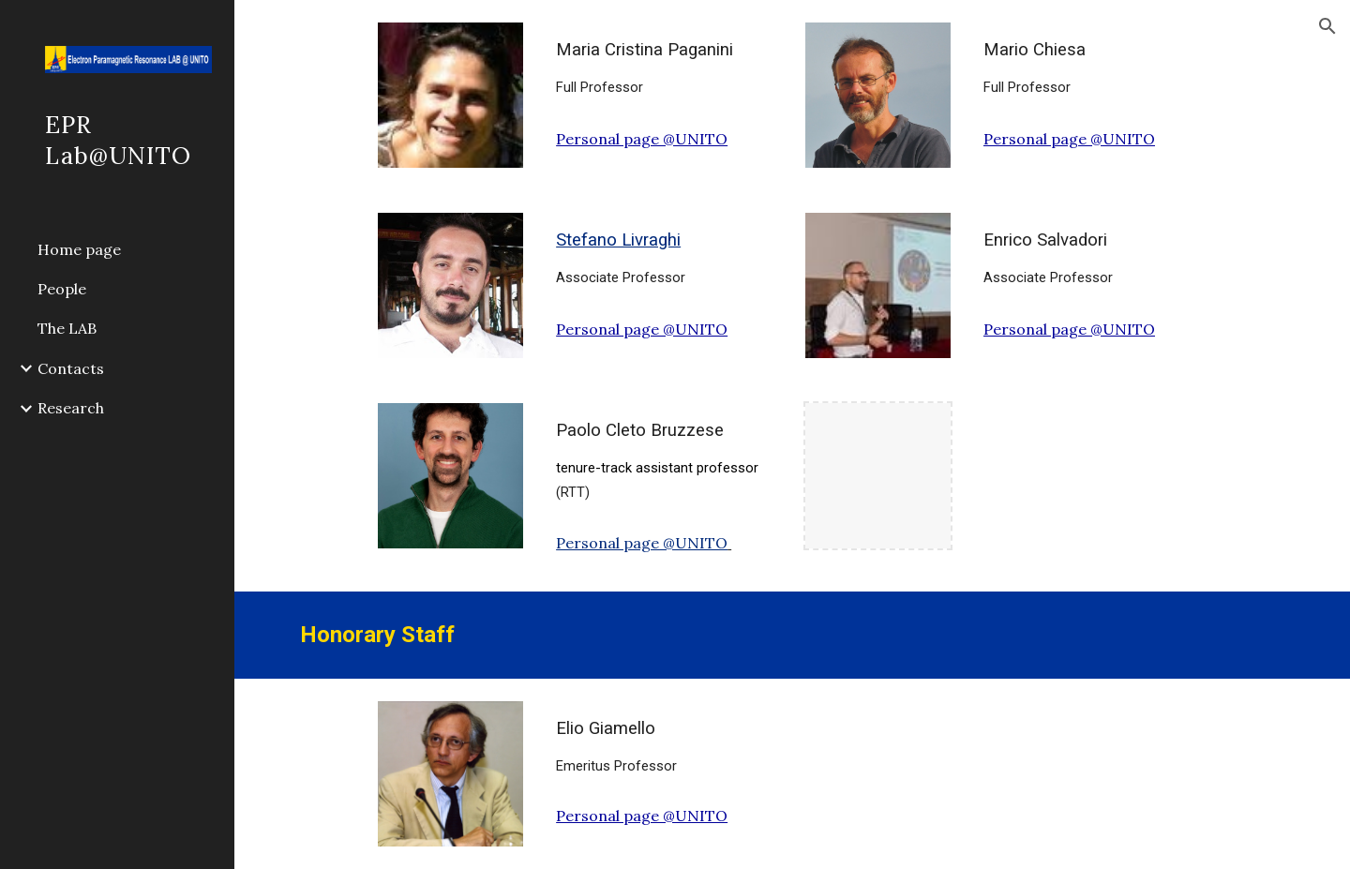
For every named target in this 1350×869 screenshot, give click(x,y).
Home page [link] (79, 249)
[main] (663, 67)
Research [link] (71, 407)
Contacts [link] (71, 368)
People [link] (62, 288)
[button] (1327, 26)
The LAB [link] (67, 328)
